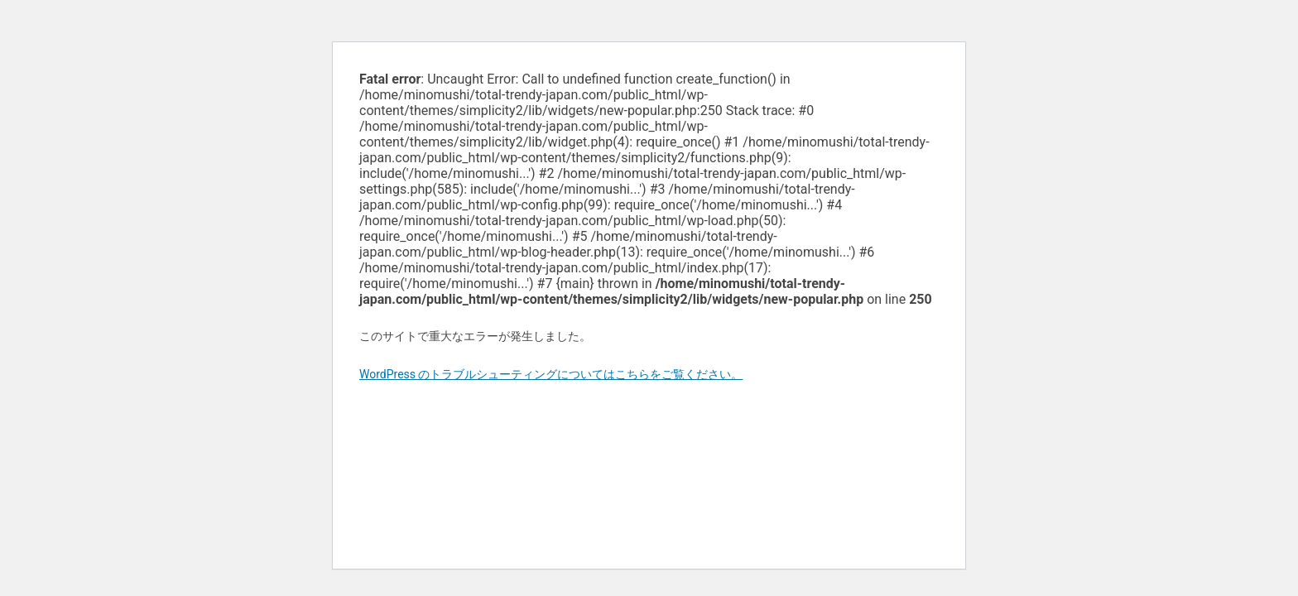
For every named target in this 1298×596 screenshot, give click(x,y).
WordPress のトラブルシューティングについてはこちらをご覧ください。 (551, 374)
